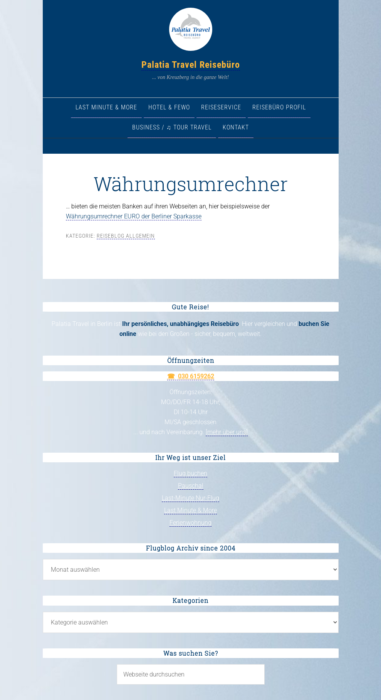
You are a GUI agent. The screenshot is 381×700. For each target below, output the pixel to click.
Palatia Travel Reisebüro (190, 64)
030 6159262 (196, 376)
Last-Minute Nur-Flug (190, 498)
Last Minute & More (190, 510)
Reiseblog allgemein (126, 236)
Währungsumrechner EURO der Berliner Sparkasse (133, 216)
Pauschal (190, 485)
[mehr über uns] (227, 432)
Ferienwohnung (190, 522)
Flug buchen (190, 473)
